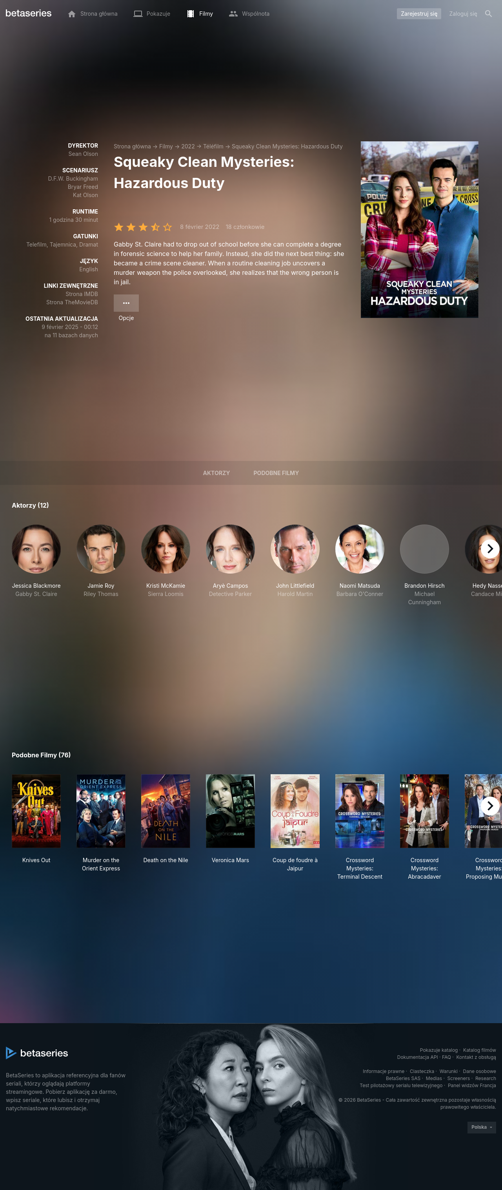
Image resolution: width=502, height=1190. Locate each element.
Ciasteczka (422, 1071)
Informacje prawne (383, 1071)
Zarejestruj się (419, 13)
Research (485, 1078)
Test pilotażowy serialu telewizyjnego (401, 1085)
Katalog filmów (479, 1050)
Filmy (166, 146)
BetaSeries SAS (403, 1078)
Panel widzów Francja (472, 1085)
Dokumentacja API (417, 1057)
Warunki (449, 1071)
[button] (36, 565)
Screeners (458, 1078)
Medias (434, 1078)
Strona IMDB (81, 294)
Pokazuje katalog (439, 1050)
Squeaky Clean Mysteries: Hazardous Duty (287, 146)
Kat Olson (85, 195)
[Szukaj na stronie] (488, 14)
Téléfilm (213, 146)
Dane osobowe (479, 1071)
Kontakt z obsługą (476, 1057)
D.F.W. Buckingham (73, 178)
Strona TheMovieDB (72, 302)
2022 (188, 146)
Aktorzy (216, 473)
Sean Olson (83, 153)
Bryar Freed (83, 186)
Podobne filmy (276, 473)
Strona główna (132, 146)
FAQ (446, 1057)
